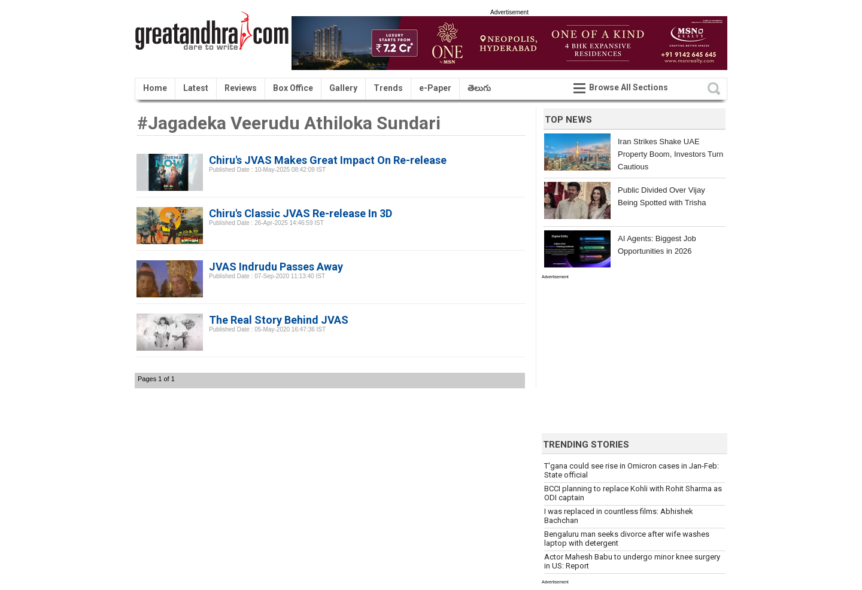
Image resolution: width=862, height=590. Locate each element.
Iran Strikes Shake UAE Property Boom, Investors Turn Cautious (670, 154)
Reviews (240, 88)
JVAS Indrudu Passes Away (276, 266)
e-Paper (435, 88)
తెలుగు (479, 88)
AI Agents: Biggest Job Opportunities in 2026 (657, 245)
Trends (388, 88)
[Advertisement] (631, 353)
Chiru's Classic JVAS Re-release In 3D (300, 213)
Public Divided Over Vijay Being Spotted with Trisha (662, 196)
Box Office (293, 88)
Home (155, 88)
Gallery (343, 88)
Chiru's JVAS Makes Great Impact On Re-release (328, 160)
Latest (195, 88)
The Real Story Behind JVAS (278, 320)
